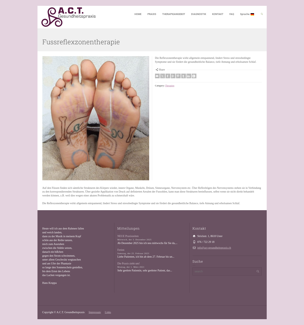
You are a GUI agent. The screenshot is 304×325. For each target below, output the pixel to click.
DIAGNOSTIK (198, 14)
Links (108, 312)
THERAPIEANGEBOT (173, 14)
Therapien (169, 86)
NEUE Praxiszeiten (127, 236)
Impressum (95, 312)
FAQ (231, 14)
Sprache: (247, 14)
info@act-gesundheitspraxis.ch (214, 247)
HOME (137, 14)
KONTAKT (217, 14)
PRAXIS (151, 14)
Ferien (120, 249)
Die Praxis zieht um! (128, 263)
